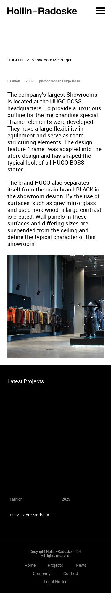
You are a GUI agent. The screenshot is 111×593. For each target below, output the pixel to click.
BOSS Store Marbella (29, 515)
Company (42, 573)
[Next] (91, 306)
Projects (55, 565)
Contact (70, 573)
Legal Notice (55, 581)
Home (42, 10)
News (81, 565)
